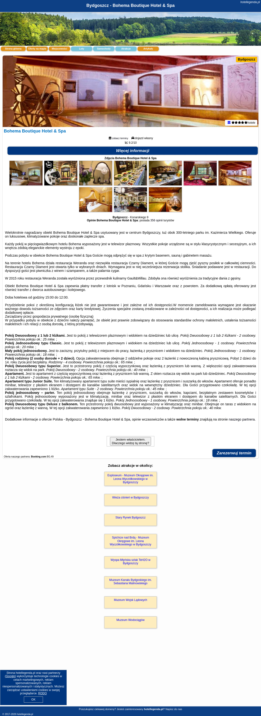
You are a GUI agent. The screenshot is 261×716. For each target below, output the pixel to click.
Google (10, 676)
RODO (42, 693)
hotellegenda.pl (250, 2)
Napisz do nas (173, 709)
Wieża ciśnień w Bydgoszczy (130, 497)
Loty (81, 48)
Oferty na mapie (37, 48)
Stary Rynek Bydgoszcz (130, 517)
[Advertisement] (130, 672)
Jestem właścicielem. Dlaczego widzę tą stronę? (130, 441)
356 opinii (156, 220)
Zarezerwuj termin (234, 453)
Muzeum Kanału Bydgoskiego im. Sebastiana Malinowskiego (130, 581)
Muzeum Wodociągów (130, 620)
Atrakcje (125, 48)
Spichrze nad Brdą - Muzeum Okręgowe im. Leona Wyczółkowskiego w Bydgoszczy (130, 541)
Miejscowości (59, 48)
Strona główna (13, 48)
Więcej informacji (132, 150)
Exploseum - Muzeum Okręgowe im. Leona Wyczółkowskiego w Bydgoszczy (130, 479)
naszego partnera (242, 419)
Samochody (104, 48)
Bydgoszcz (246, 59)
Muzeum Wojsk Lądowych (130, 600)
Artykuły (148, 48)
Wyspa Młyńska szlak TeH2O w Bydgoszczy (130, 561)
